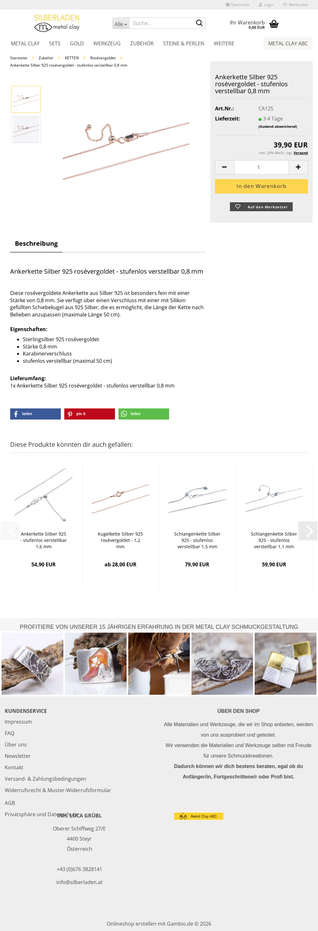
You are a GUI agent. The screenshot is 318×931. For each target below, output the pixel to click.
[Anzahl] (261, 167)
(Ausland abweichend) (277, 126)
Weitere (224, 43)
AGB (10, 802)
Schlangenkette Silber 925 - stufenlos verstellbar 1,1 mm (274, 540)
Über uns (16, 744)
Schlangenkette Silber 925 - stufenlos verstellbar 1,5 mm (197, 540)
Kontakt (14, 767)
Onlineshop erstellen (131, 923)
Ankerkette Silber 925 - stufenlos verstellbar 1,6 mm (43, 540)
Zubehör (142, 43)
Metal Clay (25, 43)
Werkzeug (107, 43)
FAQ (9, 733)
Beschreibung (36, 243)
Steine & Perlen (183, 43)
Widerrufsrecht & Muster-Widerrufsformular (58, 790)
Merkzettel (295, 4)
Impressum (18, 721)
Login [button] (266, 4)
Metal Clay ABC (288, 43)
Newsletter (18, 755)
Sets (54, 43)
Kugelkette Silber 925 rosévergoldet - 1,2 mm (120, 540)
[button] (237, 5)
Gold (77, 43)
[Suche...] (120, 23)
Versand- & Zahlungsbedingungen (45, 778)
